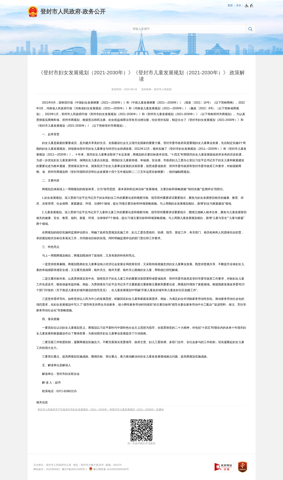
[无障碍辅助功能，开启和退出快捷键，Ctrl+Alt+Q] (249, 5)
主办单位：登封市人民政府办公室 (52, 464)
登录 (238, 5)
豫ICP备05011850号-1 (74, 469)
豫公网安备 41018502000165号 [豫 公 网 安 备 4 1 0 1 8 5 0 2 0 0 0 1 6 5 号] (109, 469)
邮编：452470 (114, 464)
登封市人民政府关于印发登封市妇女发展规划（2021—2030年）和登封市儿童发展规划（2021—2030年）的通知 (101, 409)
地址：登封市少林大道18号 (88, 464)
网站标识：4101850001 (46, 469)
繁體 (230, 5)
